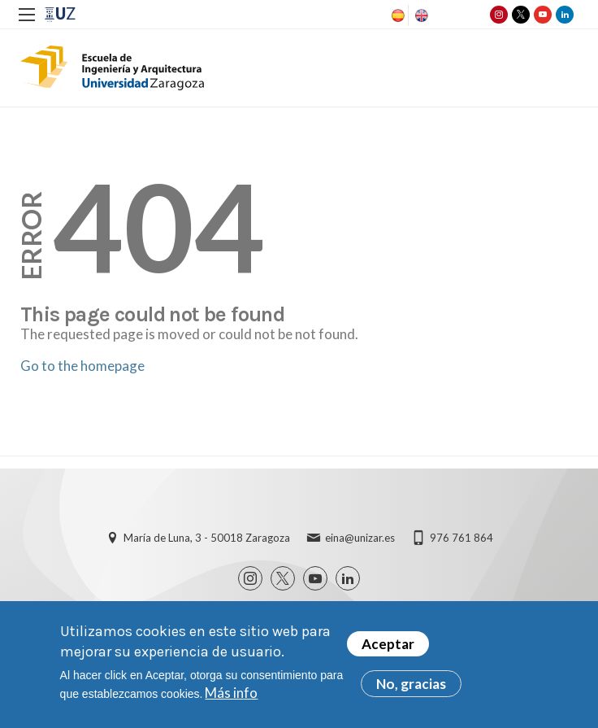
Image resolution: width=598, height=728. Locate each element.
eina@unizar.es (360, 537)
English (420, 15)
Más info (231, 697)
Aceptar (388, 648)
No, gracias (411, 688)
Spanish (396, 15)
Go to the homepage (82, 365)
